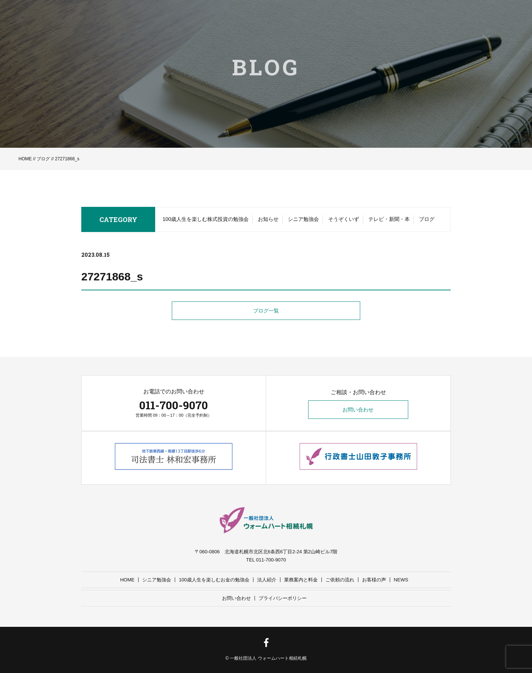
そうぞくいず (343, 221)
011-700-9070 (173, 405)
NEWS (401, 580)
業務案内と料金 (301, 580)
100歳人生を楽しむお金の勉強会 (214, 580)
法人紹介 (266, 580)
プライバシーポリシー (283, 598)
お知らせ (268, 221)
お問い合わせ (358, 410)
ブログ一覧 (266, 313)
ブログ (43, 158)
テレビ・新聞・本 (389, 221)
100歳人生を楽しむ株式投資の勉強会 (206, 221)
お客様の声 (374, 580)
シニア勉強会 (303, 221)
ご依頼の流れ (339, 580)
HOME (25, 158)
